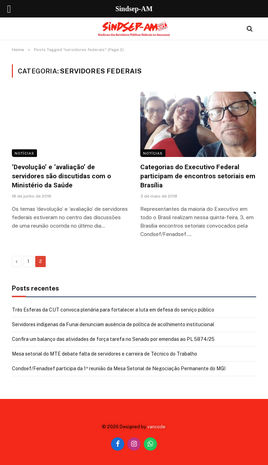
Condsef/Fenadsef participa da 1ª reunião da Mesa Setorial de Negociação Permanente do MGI (118, 368)
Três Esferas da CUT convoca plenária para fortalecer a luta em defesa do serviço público (113, 310)
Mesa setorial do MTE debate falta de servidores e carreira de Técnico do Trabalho (104, 354)
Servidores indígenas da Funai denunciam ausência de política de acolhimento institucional (113, 324)
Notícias (24, 153)
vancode (156, 426)
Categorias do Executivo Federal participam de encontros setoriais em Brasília (197, 176)
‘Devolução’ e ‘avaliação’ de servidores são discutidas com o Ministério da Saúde (61, 176)
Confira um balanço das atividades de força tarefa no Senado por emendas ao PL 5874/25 (113, 339)
